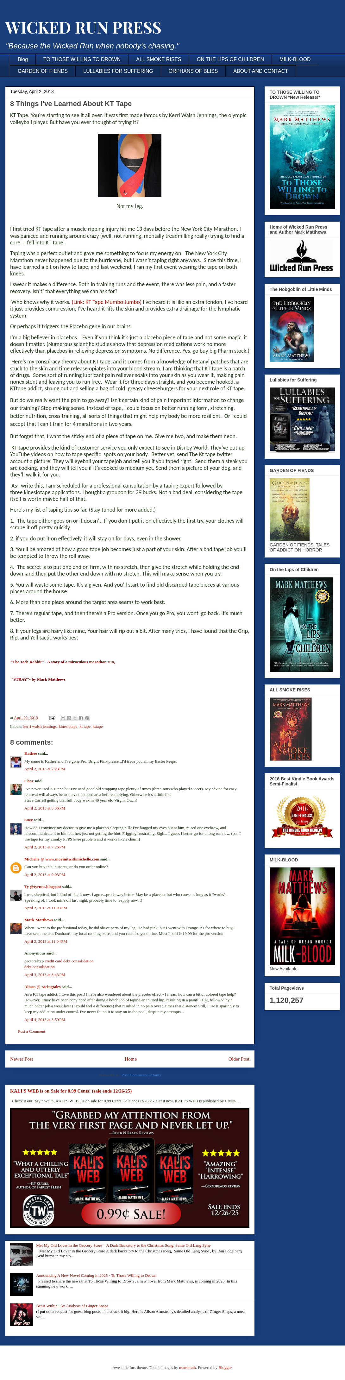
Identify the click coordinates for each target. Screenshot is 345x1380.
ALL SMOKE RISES (158, 59)
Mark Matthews (38, 919)
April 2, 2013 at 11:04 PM (45, 941)
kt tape (85, 726)
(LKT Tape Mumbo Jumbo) (107, 302)
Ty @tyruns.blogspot (42, 886)
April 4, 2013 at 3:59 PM (44, 1019)
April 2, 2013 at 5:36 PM (44, 808)
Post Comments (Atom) (141, 1075)
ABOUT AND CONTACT (260, 71)
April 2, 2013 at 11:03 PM (45, 907)
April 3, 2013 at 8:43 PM (44, 974)
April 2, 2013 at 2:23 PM (44, 768)
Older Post (239, 1059)
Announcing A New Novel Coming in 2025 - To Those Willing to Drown (96, 1275)
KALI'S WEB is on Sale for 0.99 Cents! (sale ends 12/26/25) (71, 1090)
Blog (23, 59)
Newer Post (21, 1059)
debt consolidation (39, 966)
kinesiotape (68, 726)
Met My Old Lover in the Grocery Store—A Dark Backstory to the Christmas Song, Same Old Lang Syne (123, 1245)
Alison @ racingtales (42, 986)
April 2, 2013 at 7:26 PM (44, 847)
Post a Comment (31, 1031)
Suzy (28, 819)
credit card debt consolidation (69, 961)
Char (29, 780)
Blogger (224, 1367)
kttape (98, 726)
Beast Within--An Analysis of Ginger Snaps (72, 1305)
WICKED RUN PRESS (83, 27)
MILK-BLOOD (295, 59)
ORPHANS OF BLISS (193, 71)
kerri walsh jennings (40, 726)
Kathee (30, 753)
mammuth (187, 1367)
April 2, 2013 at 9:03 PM (44, 874)
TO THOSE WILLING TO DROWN (82, 59)
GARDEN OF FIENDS (43, 71)
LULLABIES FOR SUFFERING (118, 71)
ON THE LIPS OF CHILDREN (230, 59)
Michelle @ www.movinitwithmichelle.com (61, 859)
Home (131, 1059)
